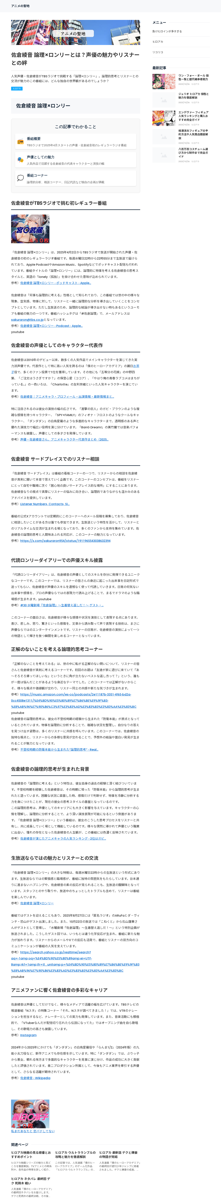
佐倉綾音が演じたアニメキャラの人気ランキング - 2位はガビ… (63, 838)
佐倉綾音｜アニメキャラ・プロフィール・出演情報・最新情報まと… (67, 396)
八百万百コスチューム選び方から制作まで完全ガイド (193, 153)
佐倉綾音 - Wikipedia (35, 1078)
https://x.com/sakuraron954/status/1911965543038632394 (65, 541)
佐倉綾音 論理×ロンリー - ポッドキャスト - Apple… (55, 283)
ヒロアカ (17, 88)
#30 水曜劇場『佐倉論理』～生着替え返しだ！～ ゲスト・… (62, 605)
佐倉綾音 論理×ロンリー (37, 903)
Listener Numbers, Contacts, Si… (45, 504)
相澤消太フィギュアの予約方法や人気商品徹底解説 (193, 134)
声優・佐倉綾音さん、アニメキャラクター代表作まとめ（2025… (64, 439)
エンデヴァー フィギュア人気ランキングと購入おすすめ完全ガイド (193, 116)
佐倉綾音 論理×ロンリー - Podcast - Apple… (51, 326)
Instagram (28, 1035)
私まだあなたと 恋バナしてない (33, 1131)
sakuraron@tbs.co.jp (27, 320)
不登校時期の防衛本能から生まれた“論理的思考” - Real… (59, 749)
